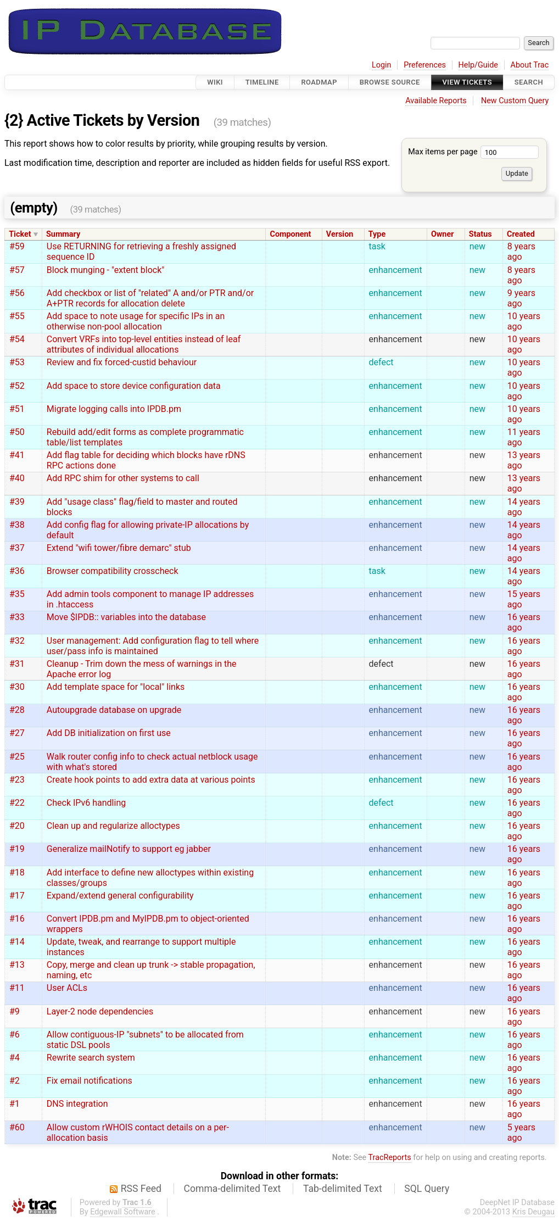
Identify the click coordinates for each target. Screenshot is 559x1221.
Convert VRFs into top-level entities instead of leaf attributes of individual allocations (144, 344)
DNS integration (77, 1104)
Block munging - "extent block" (106, 270)
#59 (17, 246)
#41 (17, 455)
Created (521, 234)
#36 (17, 571)
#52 (17, 386)
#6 (14, 1034)
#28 (17, 710)
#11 (17, 988)
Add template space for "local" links (116, 687)
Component (290, 234)
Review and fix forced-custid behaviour (122, 362)
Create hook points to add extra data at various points (151, 779)
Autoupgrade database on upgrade (114, 710)
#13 (17, 965)
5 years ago (521, 1132)
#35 (17, 594)
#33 (17, 617)
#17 (17, 895)
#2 (14, 1080)
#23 (17, 779)
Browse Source (390, 82)
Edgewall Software (122, 1212)
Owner (442, 234)
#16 (17, 918)
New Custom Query (515, 100)
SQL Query (426, 1188)
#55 (17, 316)
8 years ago (521, 251)
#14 (17, 941)
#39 (17, 502)
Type (376, 234)
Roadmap (319, 82)
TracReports (389, 1157)
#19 (17, 849)
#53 (17, 362)
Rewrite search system (91, 1057)
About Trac (530, 65)
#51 (17, 409)
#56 (17, 293)
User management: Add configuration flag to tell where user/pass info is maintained (153, 645)
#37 (17, 548)
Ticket (20, 234)
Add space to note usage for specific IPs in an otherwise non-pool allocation (136, 321)
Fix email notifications (89, 1080)
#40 (17, 478)
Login (382, 65)
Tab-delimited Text (342, 1188)
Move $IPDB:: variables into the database (126, 617)
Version (340, 234)
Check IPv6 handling (86, 803)
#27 (17, 733)
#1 (14, 1104)
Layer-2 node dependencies (100, 1011)
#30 (17, 687)
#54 (17, 339)
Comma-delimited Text (232, 1188)
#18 (17, 872)
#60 (17, 1127)
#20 (17, 826)
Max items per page (473, 152)
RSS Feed (141, 1188)
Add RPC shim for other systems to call (123, 478)
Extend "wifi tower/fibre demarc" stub (119, 548)
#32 (17, 640)
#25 (17, 756)
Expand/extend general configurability (120, 895)
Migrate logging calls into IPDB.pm (114, 409)
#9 (14, 1011)
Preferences (425, 65)
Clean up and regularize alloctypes (113, 826)
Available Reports (436, 100)
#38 (17, 525)
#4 (14, 1057)
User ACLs (67, 988)
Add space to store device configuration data (134, 386)
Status (480, 234)
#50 (17, 432)
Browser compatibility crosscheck (112, 571)
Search (529, 82)
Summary (63, 234)
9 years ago (521, 298)
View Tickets (467, 82)
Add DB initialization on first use (109, 733)
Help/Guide (478, 65)
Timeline (262, 82)
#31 (17, 664)
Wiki (215, 82)
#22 (17, 803)
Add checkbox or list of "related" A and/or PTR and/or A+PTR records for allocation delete (150, 298)
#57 (17, 270)
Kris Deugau (533, 1212)
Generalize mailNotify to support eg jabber (129, 849)
